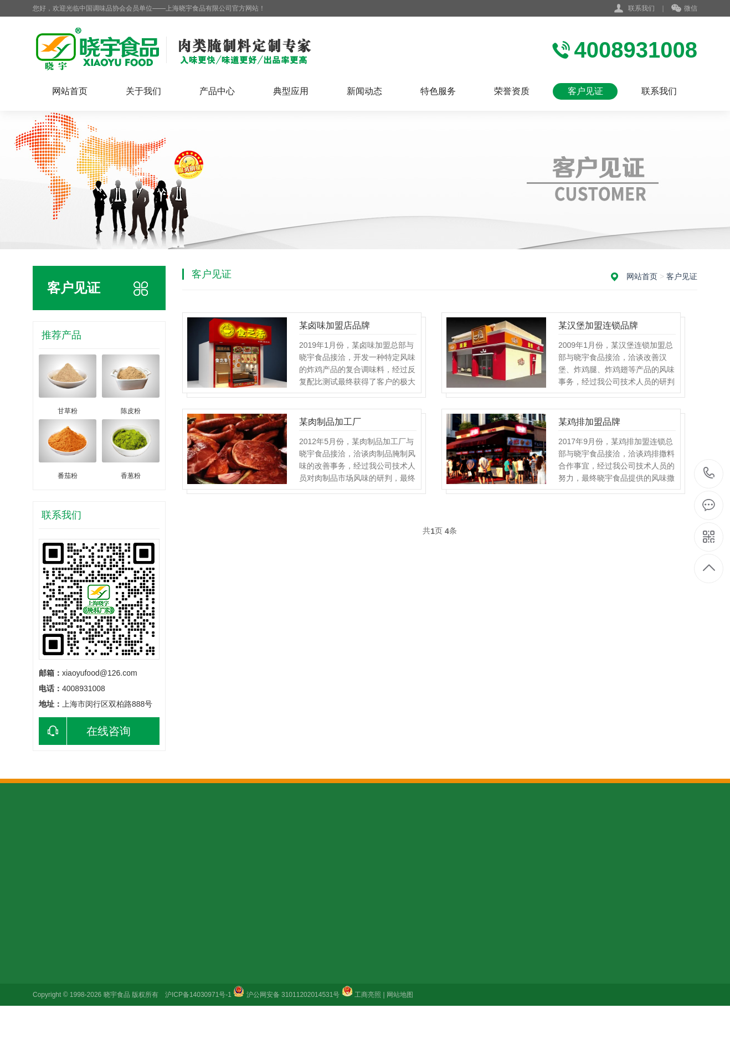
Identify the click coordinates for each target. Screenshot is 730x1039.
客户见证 (585, 91)
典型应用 (291, 91)
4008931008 (709, 473)
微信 (684, 9)
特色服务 (438, 91)
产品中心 (217, 91)
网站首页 (70, 91)
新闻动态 (364, 91)
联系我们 (641, 8)
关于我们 (143, 91)
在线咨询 (85, 731)
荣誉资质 (511, 91)
